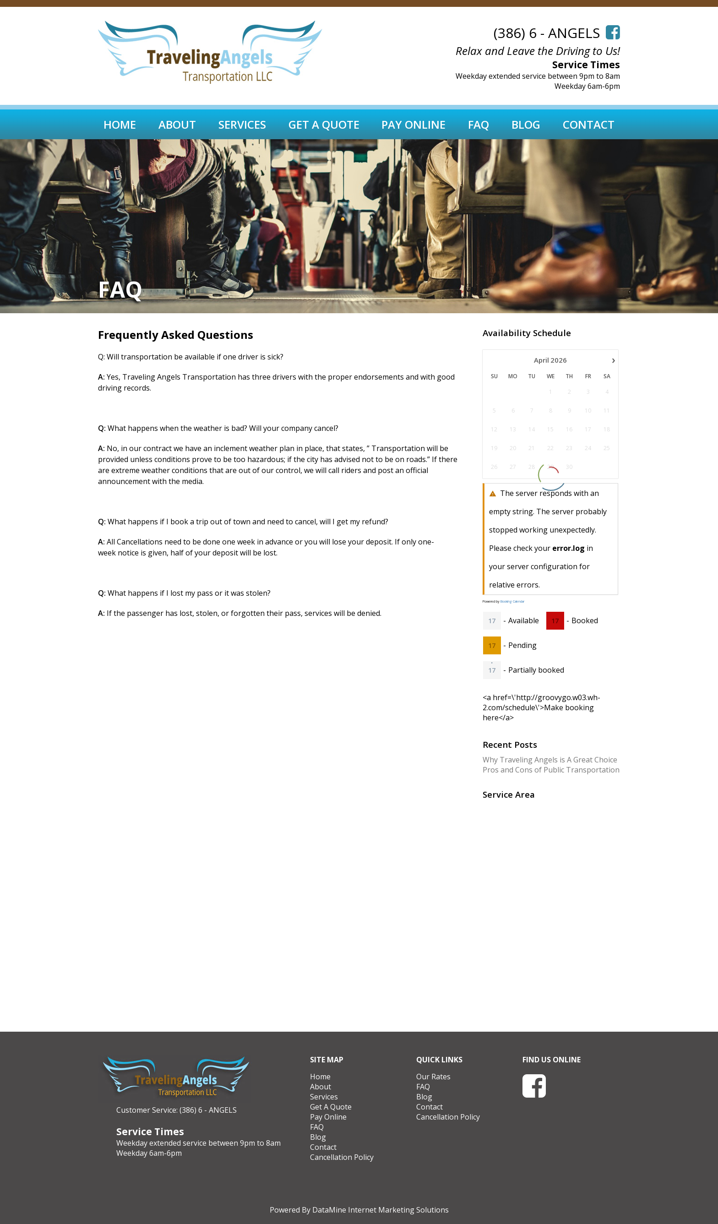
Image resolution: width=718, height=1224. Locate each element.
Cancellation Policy (342, 1157)
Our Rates (433, 1077)
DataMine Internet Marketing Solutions (380, 1210)
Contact (589, 124)
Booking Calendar (512, 601)
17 (491, 620)
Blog (525, 124)
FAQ (478, 124)
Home (119, 124)
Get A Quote (323, 124)
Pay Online (413, 124)
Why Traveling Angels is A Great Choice (550, 760)
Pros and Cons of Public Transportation (551, 770)
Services (242, 124)
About (177, 124)
